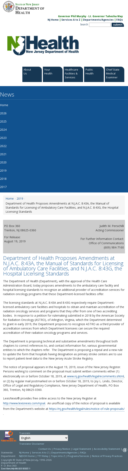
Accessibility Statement (107, 448)
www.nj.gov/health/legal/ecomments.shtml (95, 376)
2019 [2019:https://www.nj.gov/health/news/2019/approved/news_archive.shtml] (20, 198)
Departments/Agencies (98, 19)
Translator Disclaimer (31, 443)
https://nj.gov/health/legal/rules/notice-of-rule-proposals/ (87, 409)
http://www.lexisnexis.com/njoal (24, 403)
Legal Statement (82, 448)
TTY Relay (43, 456)
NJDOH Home (27, 456)
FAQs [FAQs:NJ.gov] (119, 19)
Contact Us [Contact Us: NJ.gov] (44, 448)
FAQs (83, 452)
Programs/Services (78, 456)
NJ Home (53, 19)
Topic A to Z (58, 456)
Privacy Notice (62, 448)
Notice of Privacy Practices (107, 456)
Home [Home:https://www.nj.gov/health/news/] (10, 198)
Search (84, 24)
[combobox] (43, 438)
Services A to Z (70, 19)
